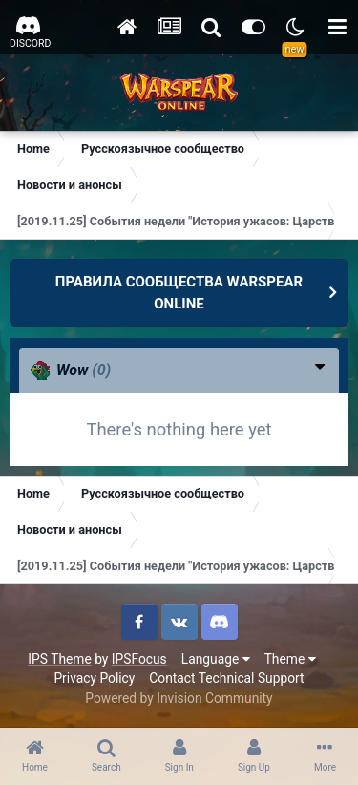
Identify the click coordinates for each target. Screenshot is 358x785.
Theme (290, 659)
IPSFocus (139, 659)
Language (215, 659)
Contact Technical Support (226, 678)
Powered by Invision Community (178, 698)
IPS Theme (59, 659)
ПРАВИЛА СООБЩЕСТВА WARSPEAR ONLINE (179, 292)
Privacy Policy (94, 678)
